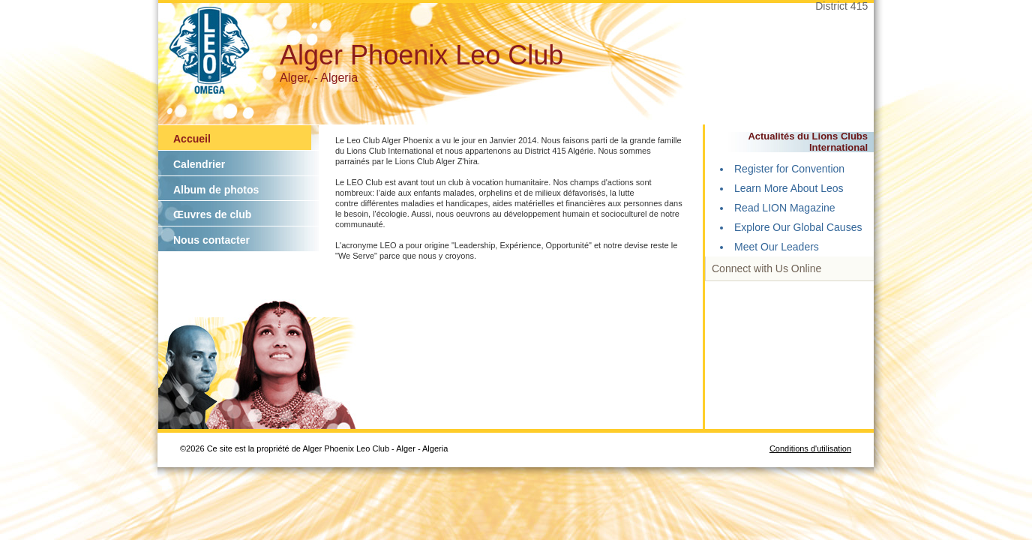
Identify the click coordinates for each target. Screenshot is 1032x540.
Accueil (192, 139)
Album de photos (216, 190)
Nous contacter (211, 240)
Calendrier (199, 164)
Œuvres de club (212, 214)
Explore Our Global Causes (798, 227)
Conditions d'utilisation (810, 448)
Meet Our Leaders (776, 247)
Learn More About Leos (789, 188)
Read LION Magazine (785, 208)
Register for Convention (789, 169)
